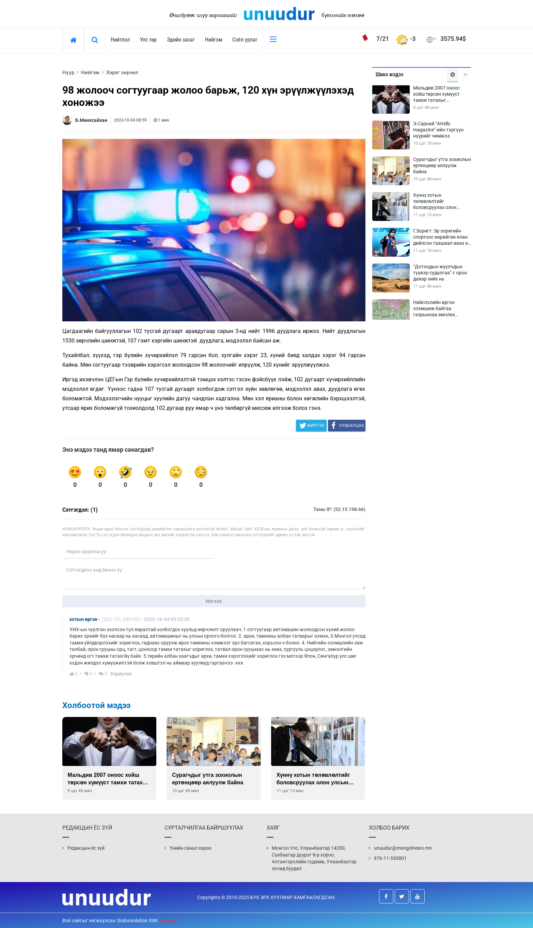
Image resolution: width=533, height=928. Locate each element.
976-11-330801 (390, 858)
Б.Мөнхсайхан (91, 120)
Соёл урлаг (244, 39)
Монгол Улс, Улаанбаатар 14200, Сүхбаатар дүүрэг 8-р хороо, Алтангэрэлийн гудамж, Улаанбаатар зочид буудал (314, 858)
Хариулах (121, 673)
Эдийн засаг (181, 39)
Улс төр (148, 39)
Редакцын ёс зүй (86, 848)
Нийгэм (213, 39)
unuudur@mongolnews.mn (403, 848)
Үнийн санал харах (190, 848)
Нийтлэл (120, 39)
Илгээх (214, 601)
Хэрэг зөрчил (122, 72)
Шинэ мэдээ (389, 74)
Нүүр (68, 72)
